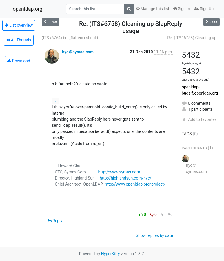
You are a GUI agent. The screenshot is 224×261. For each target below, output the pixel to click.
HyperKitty (110, 253)
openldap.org (27, 9)
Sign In (181, 8)
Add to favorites (199, 119)
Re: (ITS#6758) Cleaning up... (193, 37)
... (56, 100)
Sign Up (204, 8)
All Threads (18, 40)
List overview (19, 25)
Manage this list (152, 8)
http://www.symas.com (119, 172)
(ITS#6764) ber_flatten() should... (71, 37)
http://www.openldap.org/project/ (135, 184)
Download (18, 61)
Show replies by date (154, 235)
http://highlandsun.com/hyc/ (126, 178)
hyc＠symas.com (78, 52)
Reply (55, 220)
